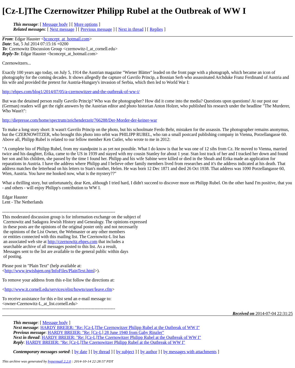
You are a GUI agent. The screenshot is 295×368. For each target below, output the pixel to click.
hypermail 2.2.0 (59, 361)
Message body (55, 24)
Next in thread (131, 29)
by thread (102, 351)
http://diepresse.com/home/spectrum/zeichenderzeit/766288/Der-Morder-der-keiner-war (79, 120)
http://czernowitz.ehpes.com (72, 241)
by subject (125, 351)
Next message (62, 29)
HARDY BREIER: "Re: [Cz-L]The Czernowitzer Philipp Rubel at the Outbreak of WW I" (120, 327)
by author (148, 351)
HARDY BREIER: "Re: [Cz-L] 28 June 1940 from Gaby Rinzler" (106, 332)
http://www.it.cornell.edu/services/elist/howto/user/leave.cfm (58, 289)
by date (80, 351)
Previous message (96, 29)
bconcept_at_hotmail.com (66, 39)
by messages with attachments (190, 351)
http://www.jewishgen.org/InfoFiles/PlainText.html (50, 270)
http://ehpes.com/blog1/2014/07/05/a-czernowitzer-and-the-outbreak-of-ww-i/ (71, 91)
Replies (156, 29)
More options (86, 24)
